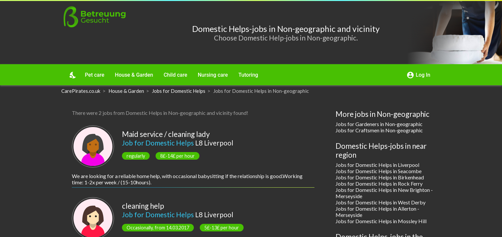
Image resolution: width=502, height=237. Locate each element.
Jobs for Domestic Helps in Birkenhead (380, 177)
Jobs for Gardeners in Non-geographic (379, 124)
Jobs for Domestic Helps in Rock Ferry (379, 183)
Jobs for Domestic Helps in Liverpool (377, 165)
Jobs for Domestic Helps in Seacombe (379, 171)
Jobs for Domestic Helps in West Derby (381, 202)
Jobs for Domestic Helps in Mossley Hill (381, 221)
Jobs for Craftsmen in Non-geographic (379, 130)
